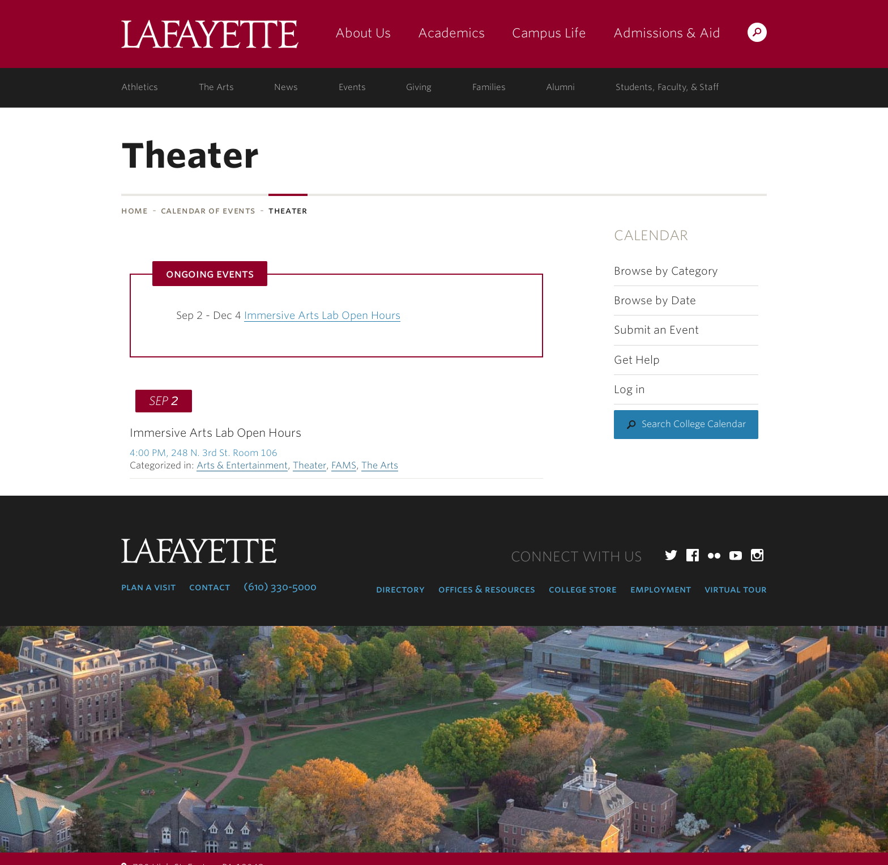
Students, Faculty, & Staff (667, 87)
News (286, 87)
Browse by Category (666, 271)
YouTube (735, 555)
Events (352, 87)
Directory (400, 589)
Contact (209, 587)
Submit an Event (656, 329)
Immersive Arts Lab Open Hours (322, 315)
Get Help (637, 360)
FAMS (343, 465)
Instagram (757, 555)
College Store (583, 589)
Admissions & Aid (666, 32)
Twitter (671, 555)
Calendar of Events (208, 210)
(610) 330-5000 (280, 587)
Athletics (139, 87)
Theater (309, 465)
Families (489, 87)
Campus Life (549, 32)
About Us (363, 32)
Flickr (714, 555)
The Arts (216, 87)
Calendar (651, 235)
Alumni (560, 87)
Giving (419, 87)
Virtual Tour (736, 589)
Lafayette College (209, 38)
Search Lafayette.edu (757, 34)
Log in (629, 389)
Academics (451, 32)
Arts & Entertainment (242, 465)
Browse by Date (655, 300)
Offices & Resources (486, 589)
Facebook (692, 555)
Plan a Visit (148, 587)
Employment (660, 589)
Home (134, 210)
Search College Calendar (694, 424)
